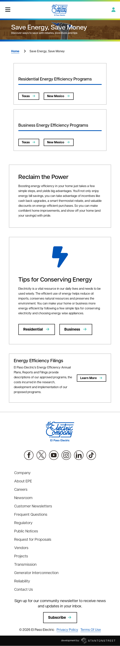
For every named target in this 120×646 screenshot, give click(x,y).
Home (15, 51)
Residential (36, 329)
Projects (21, 556)
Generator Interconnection (36, 573)
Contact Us (23, 590)
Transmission (25, 565)
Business (75, 329)
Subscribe (60, 618)
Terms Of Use (90, 630)
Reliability (22, 581)
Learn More (91, 378)
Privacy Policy (67, 630)
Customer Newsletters (33, 506)
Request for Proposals (32, 540)
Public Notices (26, 531)
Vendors (21, 548)
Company (22, 473)
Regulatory (23, 523)
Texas (29, 96)
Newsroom (23, 498)
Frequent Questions (30, 515)
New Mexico (58, 96)
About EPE (23, 481)
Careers (20, 490)
